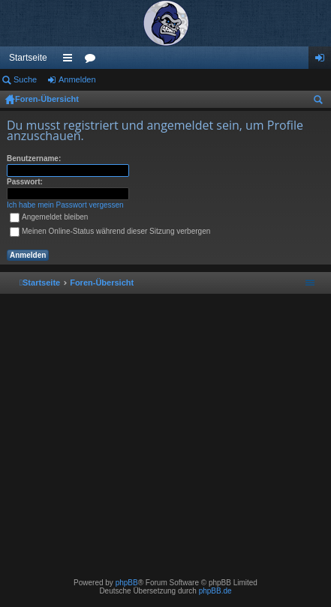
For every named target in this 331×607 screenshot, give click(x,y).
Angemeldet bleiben (49, 217)
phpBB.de (215, 591)
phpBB (127, 583)
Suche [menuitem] (321, 102)
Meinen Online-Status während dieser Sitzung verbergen (110, 231)
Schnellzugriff (70, 60)
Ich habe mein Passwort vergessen (65, 205)
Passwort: (25, 182)
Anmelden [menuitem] (323, 60)
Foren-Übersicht (47, 98)
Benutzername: (34, 158)
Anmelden (77, 79)
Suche (25, 79)
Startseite (28, 57)
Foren (93, 60)
